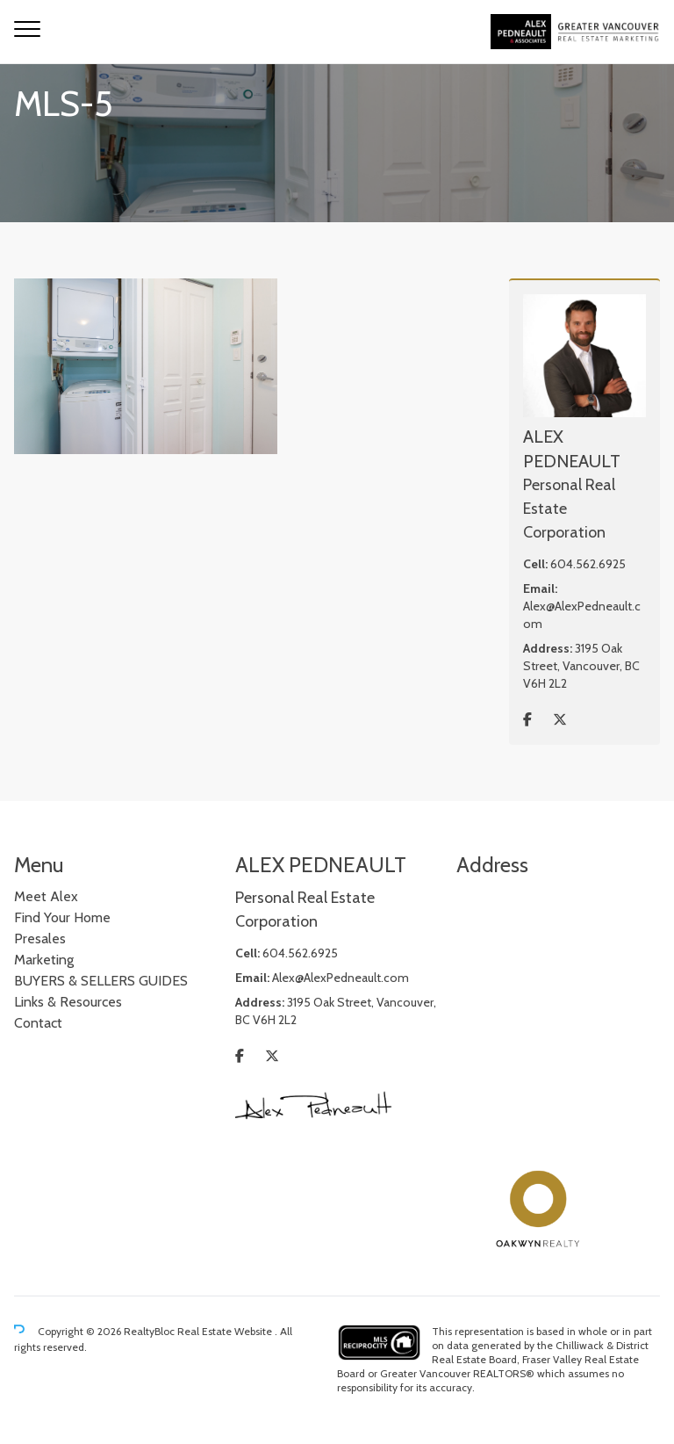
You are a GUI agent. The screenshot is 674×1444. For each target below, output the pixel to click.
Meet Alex (46, 896)
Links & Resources (68, 1001)
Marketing (44, 959)
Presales (40, 938)
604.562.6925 (588, 564)
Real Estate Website (226, 1331)
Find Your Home (62, 917)
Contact (38, 1022)
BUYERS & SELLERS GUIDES (101, 980)
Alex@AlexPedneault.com (340, 978)
